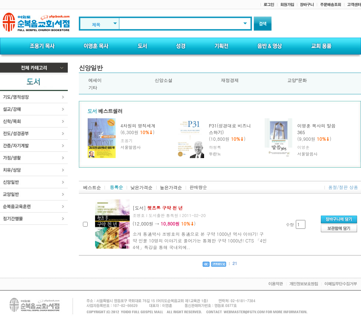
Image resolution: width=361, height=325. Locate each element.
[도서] (158, 208)
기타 (92, 87)
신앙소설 (163, 80)
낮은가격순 (141, 187)
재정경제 (230, 80)
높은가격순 (171, 187)
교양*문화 (297, 80)
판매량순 (198, 187)
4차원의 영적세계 (137, 125)
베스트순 (92, 187)
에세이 (95, 80)
